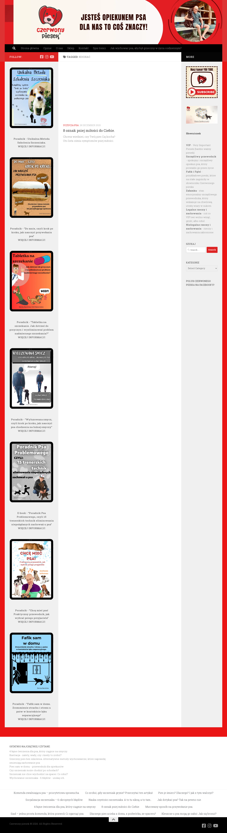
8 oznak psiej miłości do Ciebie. (89, 130)
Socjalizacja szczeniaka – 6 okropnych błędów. (54, 799)
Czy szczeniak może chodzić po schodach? (34, 770)
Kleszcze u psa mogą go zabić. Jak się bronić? (189, 813)
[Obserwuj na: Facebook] (42, 57)
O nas (59, 48)
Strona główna (30, 48)
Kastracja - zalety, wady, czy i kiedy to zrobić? (35, 755)
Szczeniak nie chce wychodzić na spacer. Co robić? (38, 774)
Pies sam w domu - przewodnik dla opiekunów (36, 766)
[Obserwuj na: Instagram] (47, 57)
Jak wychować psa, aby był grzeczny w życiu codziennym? (146, 48)
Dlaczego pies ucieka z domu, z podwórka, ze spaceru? (123, 813)
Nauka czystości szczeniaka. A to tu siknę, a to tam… (120, 799)
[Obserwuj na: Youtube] (52, 57)
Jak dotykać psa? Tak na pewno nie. (179, 799)
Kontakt (84, 48)
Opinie (47, 48)
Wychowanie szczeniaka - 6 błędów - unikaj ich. (37, 777)
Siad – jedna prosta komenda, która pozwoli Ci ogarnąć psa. (47, 813)
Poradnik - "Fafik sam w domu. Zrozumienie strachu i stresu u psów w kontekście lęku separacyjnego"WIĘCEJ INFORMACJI (31, 711)
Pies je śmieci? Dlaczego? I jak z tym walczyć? (185, 792)
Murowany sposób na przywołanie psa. (169, 806)
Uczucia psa (71, 125)
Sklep (70, 48)
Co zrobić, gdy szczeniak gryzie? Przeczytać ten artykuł (119, 792)
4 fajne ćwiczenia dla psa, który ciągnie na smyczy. (38, 751)
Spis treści (99, 48)
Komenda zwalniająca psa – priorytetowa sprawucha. (46, 792)
